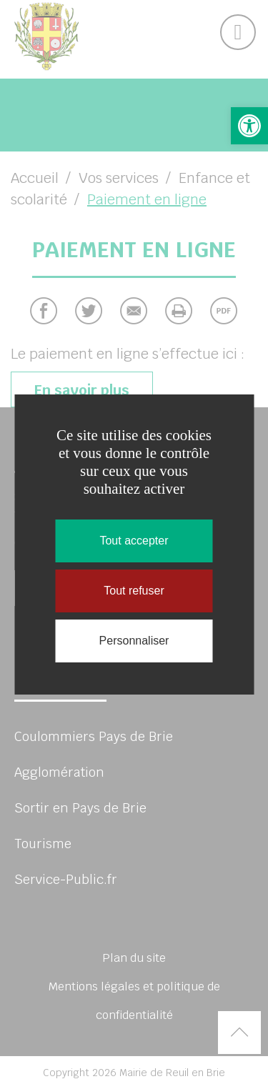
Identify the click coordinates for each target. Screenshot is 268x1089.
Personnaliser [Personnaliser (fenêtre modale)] (134, 641)
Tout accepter (133, 540)
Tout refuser (134, 591)
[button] (249, 125)
